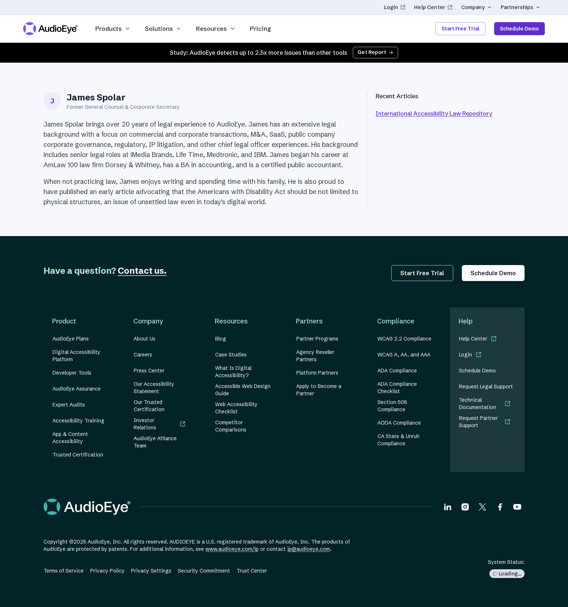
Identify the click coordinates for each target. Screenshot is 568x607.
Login (397, 8)
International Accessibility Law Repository (434, 113)
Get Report (375, 52)
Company (476, 7)
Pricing (260, 28)
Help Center (433, 8)
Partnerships (520, 7)
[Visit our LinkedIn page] (447, 506)
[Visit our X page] (482, 506)
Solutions (163, 28)
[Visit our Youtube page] (517, 506)
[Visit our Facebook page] (500, 506)
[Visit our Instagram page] (465, 506)
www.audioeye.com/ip (232, 549)
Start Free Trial (460, 28)
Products (112, 28)
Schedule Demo (519, 28)
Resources (215, 28)
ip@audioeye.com (308, 549)
